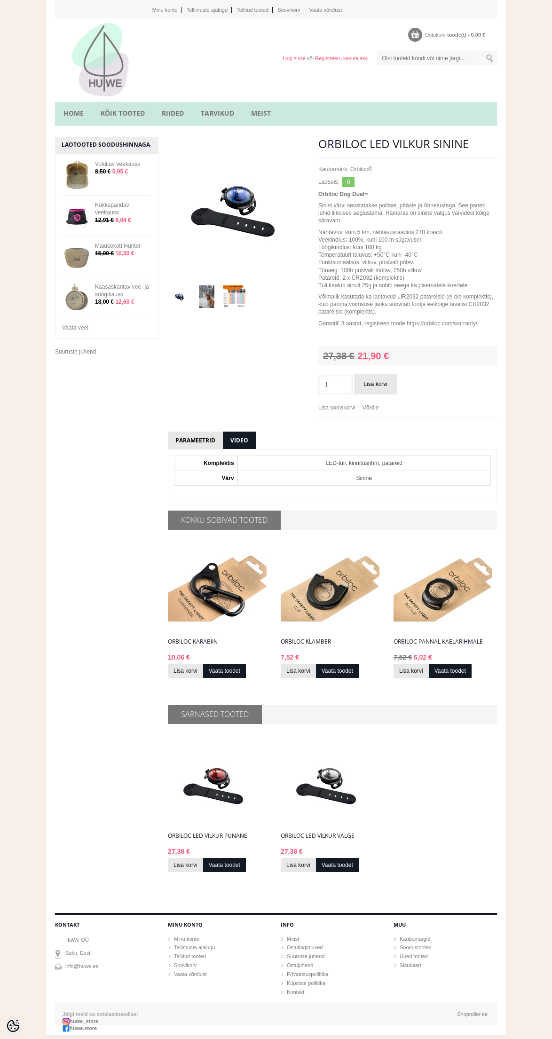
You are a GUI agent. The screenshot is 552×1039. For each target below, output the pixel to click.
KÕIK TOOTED (123, 113)
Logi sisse (294, 58)
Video (239, 440)
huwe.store (83, 1028)
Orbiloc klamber (306, 641)
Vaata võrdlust (325, 10)
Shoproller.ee (472, 1014)
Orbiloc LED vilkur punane (207, 836)
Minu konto (165, 10)
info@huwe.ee (82, 966)
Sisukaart (410, 965)
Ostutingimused (305, 947)
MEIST (261, 113)
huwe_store (84, 1021)
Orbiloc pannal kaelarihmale (438, 641)
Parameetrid (195, 440)
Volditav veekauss (117, 164)
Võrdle (371, 407)
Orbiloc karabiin (193, 641)
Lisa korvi (375, 384)
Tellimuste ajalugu (207, 10)
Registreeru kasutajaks (341, 58)
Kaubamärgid (415, 939)
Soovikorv (288, 10)
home (73, 113)
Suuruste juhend (75, 351)
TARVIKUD (217, 113)
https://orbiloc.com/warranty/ (442, 323)
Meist (293, 939)
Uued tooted (414, 956)
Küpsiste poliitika (306, 983)
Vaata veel (75, 327)
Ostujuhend (300, 965)
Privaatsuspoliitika (307, 974)
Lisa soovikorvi (336, 407)
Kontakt (295, 992)
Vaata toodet (224, 671)
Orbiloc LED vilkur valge (318, 836)
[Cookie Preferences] (13, 1025)
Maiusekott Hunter (118, 246)
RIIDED (173, 113)
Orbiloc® (361, 169)
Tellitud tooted (252, 10)
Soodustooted (416, 947)
